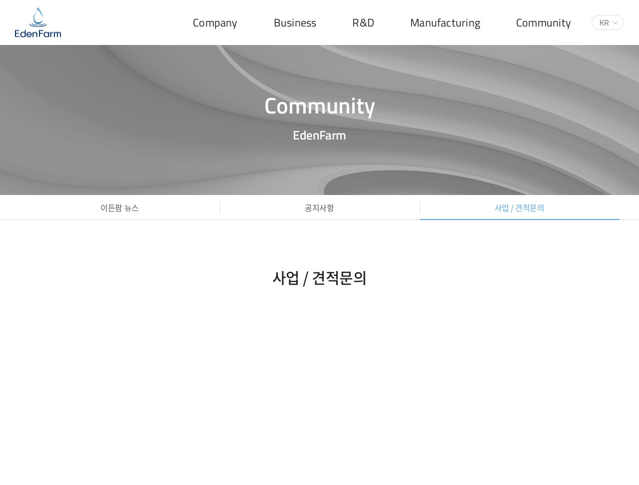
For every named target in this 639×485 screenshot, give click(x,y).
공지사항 (319, 208)
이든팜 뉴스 (119, 208)
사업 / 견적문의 (520, 208)
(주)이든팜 (38, 23)
